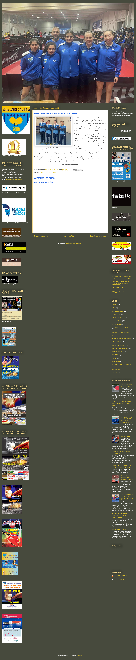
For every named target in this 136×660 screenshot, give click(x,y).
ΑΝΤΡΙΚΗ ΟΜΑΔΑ (52, 172)
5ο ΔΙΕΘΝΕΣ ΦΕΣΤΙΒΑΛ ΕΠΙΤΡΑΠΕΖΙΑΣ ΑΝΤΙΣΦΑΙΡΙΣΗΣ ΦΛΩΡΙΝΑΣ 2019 (122, 515)
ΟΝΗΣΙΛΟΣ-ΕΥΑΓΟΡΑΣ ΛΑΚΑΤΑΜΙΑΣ (119, 292)
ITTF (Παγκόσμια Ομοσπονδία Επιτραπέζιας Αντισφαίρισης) (121, 277)
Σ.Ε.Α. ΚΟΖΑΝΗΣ (117, 288)
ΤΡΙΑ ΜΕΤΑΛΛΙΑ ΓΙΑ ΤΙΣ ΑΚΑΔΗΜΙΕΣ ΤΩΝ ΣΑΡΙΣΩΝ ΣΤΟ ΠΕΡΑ (127, 497)
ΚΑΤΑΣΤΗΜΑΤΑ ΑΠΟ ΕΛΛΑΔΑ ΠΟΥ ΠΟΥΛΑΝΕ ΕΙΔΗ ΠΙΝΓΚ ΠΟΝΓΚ (121, 403)
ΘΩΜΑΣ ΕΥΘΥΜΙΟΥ (120, 575)
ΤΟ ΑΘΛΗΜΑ (116, 361)
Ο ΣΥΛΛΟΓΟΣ (116, 342)
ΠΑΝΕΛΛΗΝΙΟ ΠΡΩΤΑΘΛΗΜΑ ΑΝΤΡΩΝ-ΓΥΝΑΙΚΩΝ (127, 477)
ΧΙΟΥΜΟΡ (115, 373)
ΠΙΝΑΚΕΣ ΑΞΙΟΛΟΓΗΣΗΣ (120, 348)
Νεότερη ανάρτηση (41, 236)
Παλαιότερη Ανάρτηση (97, 236)
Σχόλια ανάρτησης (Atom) (74, 243)
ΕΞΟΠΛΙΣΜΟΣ (116, 324)
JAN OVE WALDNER (127, 436)
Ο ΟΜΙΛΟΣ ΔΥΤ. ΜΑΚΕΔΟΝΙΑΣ (122, 339)
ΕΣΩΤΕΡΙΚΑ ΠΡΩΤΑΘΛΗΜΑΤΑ (121, 327)
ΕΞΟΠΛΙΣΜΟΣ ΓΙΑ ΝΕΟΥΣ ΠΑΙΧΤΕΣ (126, 385)
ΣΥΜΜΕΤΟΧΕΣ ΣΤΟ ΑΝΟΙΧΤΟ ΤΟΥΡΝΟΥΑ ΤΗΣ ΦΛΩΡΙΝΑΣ (121, 466)
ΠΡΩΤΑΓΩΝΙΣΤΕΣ (117, 351)
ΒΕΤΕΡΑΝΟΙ (116, 314)
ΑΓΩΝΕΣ (42, 172)
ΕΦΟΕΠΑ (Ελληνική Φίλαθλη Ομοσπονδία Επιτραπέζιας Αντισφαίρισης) (121, 283)
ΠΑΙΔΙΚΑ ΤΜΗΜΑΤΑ (118, 345)
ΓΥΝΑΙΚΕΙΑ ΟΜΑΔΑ (118, 317)
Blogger (79, 655)
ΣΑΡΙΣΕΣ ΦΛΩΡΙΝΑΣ (120, 579)
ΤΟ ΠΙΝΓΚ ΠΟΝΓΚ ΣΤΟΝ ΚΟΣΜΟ (122, 365)
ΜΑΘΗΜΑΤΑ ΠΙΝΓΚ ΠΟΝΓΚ (120, 332)
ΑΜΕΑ (114, 308)
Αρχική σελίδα (69, 236)
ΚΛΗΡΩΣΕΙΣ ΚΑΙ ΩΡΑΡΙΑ (120, 529)
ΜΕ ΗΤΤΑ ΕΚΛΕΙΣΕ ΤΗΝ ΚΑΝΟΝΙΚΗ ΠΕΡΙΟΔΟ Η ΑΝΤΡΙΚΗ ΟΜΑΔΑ (127, 419)
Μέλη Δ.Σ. (115, 335)
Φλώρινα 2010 (116, 369)
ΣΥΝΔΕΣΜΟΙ (116, 355)
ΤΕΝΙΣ (114, 358)
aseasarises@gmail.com (14, 179)
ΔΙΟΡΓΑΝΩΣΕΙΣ (117, 321)
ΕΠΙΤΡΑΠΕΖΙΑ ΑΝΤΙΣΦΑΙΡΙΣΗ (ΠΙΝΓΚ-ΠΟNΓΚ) (121, 452)
